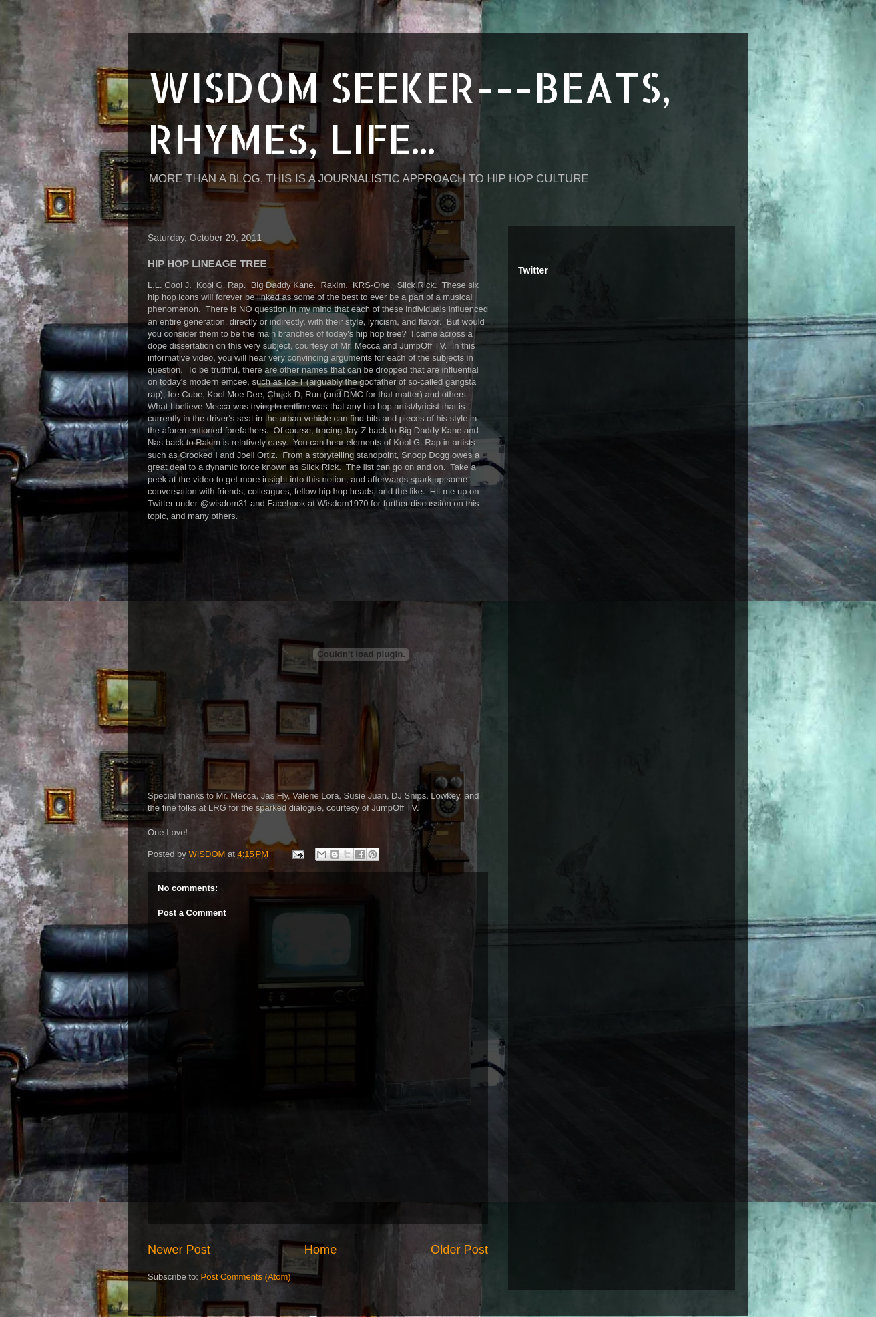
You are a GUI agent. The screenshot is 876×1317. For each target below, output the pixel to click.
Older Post (459, 1249)
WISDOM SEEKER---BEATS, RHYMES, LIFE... (410, 112)
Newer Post (179, 1249)
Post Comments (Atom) (246, 1277)
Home (320, 1249)
